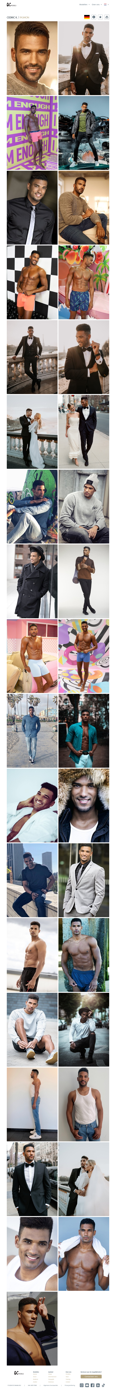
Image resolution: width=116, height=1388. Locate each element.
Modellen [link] (83, 4)
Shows (50, 1374)
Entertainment (52, 1377)
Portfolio (68, 1374)
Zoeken (35, 1382)
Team (67, 1377)
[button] (93, 17)
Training (68, 1379)
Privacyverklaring (70, 1385)
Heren (34, 1377)
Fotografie (51, 1379)
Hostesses (51, 1382)
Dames (35, 1374)
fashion (24, 17)
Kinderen (35, 1379)
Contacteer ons (91, 1376)
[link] (106, 4)
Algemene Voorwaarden (51, 1385)
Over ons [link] (96, 4)
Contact (68, 1382)
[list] (84, 4)
